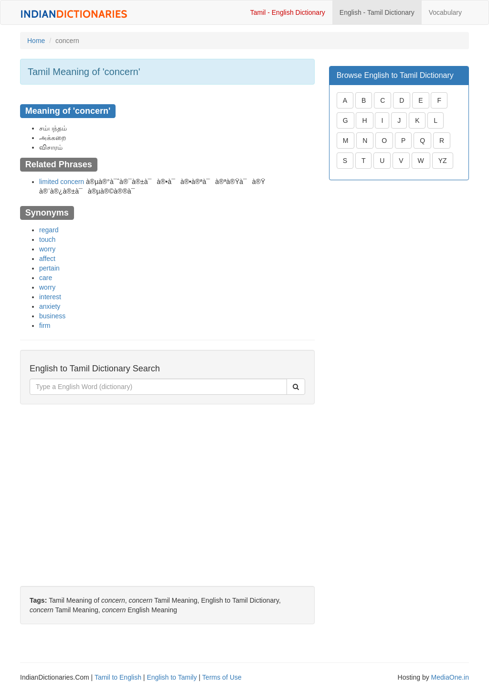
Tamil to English (118, 677)
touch (47, 239)
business (52, 316)
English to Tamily (172, 677)
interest (50, 297)
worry (47, 249)
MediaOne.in (450, 677)
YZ (442, 160)
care (45, 278)
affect (47, 258)
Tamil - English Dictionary (287, 12)
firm (44, 325)
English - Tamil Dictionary (377, 12)
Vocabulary (445, 12)
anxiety (49, 306)
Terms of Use (221, 677)
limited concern (61, 181)
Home (36, 40)
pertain (49, 268)
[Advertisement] (167, 481)
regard (48, 230)
